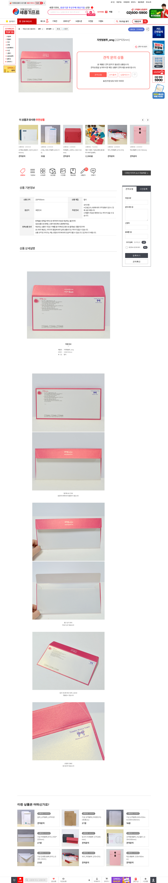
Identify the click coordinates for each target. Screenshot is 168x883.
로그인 (112, 2)
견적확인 (136, 262)
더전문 (90, 21)
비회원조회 (126, 2)
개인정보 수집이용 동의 (134, 247)
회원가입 (118, 2)
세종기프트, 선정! (71, 7)
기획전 (54, 21)
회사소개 (148, 2)
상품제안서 (124, 75)
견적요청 (98, 75)
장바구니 (133, 2)
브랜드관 (79, 21)
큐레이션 (66, 21)
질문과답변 (141, 2)
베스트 (44, 21)
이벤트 (101, 21)
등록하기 (136, 256)
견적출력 (112, 75)
